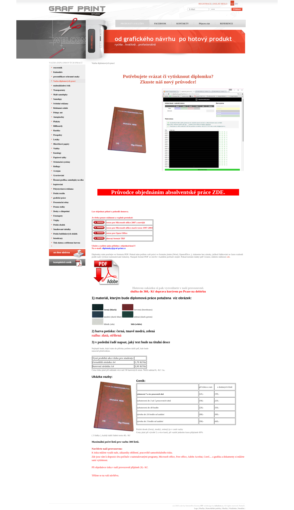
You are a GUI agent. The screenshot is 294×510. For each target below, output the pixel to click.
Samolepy (57, 99)
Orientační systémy (61, 162)
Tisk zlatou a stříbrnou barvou (66, 243)
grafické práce (59, 198)
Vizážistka (233, 508)
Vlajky (56, 220)
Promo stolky (59, 207)
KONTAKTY (182, 23)
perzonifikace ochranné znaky (66, 77)
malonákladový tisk (61, 85)
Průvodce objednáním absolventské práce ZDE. (168, 192)
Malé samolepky (60, 94)
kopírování (58, 184)
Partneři (242, 506)
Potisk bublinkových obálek (65, 234)
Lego (196, 508)
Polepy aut (57, 112)
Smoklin (241, 508)
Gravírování (58, 175)
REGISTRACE (205, 4)
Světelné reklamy (60, 103)
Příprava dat (204, 23)
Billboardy (58, 126)
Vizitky (56, 148)
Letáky (56, 139)
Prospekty (57, 135)
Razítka (56, 130)
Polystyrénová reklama (63, 189)
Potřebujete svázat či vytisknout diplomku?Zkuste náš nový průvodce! (168, 79)
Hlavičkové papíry (61, 144)
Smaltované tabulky (62, 229)
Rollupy (56, 166)
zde (228, 257)
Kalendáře (57, 72)
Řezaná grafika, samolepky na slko (68, 180)
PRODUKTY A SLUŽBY (132, 23)
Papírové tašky (59, 157)
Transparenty (59, 90)
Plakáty (56, 121)
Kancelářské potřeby (213, 508)
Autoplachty (58, 117)
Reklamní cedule (60, 108)
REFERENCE (226, 23)
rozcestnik (57, 68)
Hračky (202, 508)
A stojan (56, 171)
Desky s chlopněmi (61, 211)
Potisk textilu (59, 193)
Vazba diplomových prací (65, 62)
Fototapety (58, 216)
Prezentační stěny (61, 202)
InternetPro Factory (194, 506)
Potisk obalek (59, 225)
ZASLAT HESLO (220, 4)
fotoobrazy (58, 238)
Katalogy (57, 153)
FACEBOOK (160, 23)
